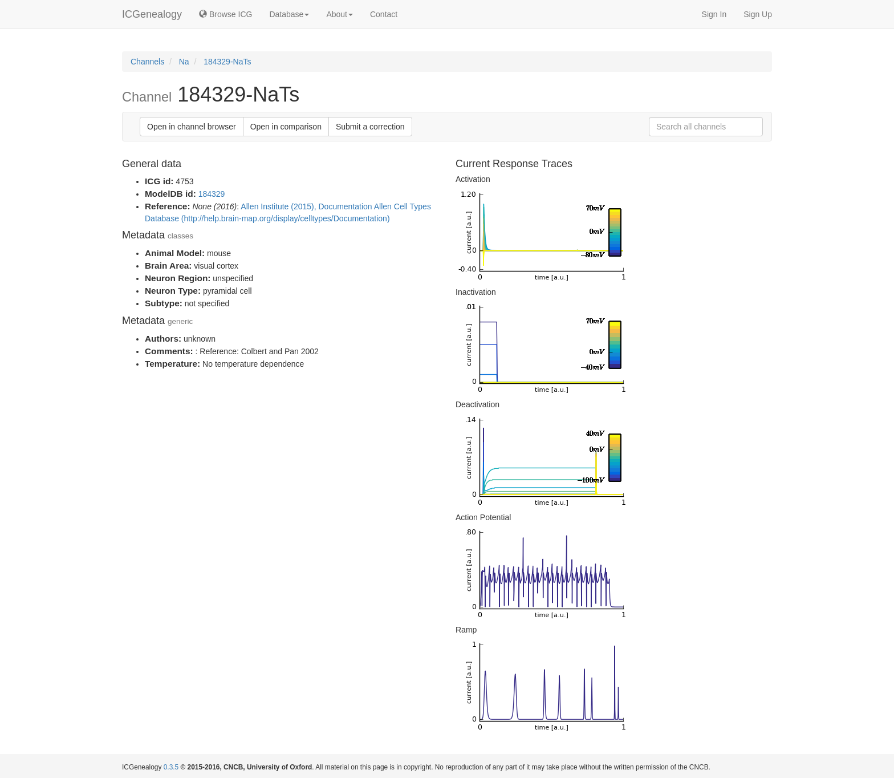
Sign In (714, 14)
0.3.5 (171, 767)
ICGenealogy (152, 14)
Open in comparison (286, 126)
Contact (383, 14)
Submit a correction (370, 126)
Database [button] (289, 14)
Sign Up (757, 14)
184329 (211, 193)
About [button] (339, 14)
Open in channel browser (191, 126)
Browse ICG (225, 14)
